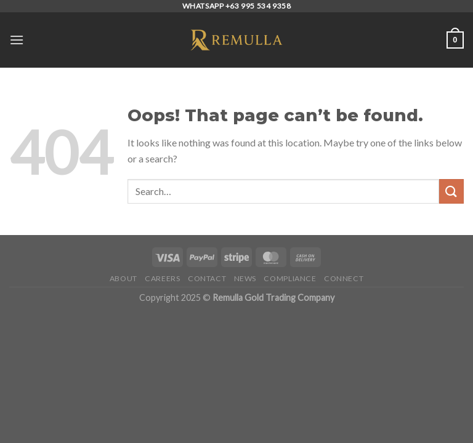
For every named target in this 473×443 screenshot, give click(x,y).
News (245, 278)
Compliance (290, 278)
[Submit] (451, 191)
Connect (343, 278)
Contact (207, 278)
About (123, 278)
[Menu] (16, 40)
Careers (162, 278)
